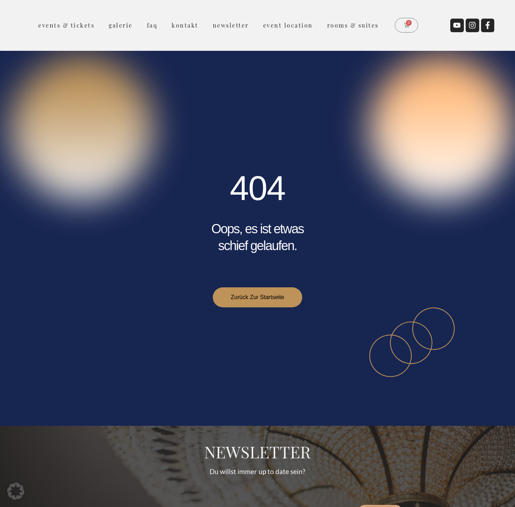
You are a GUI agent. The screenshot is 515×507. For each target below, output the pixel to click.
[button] (15, 491)
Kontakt (185, 25)
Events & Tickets (66, 25)
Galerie (121, 25)
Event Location (288, 25)
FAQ (152, 25)
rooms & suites (353, 25)
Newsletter (231, 25)
